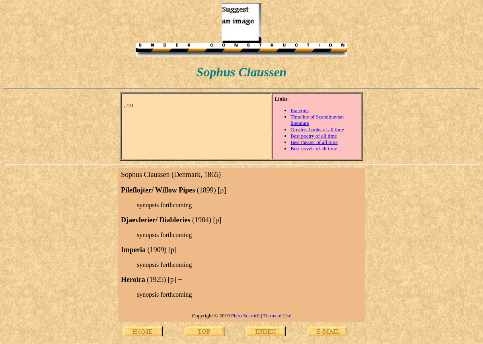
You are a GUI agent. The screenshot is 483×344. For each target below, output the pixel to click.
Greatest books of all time (317, 129)
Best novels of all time (313, 149)
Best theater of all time (313, 142)
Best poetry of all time (313, 136)
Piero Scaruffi (245, 316)
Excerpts (299, 110)
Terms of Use (277, 316)
